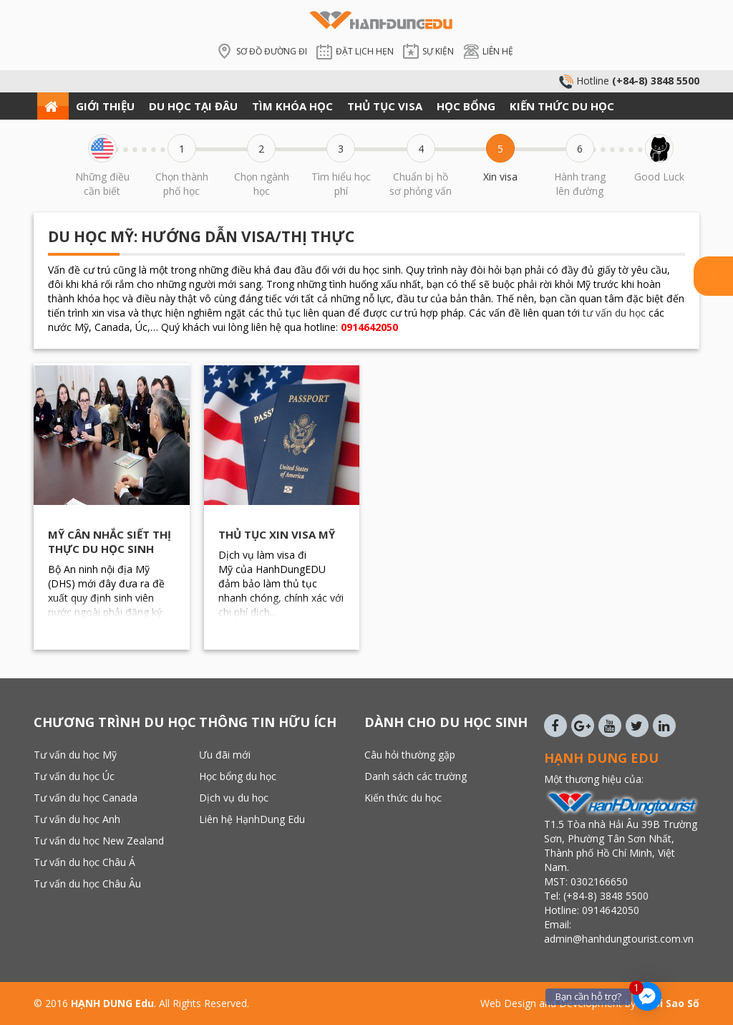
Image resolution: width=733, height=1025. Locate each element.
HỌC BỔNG (466, 106)
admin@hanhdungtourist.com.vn (620, 938)
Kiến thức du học (403, 797)
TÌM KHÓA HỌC (292, 106)
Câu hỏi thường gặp (409, 754)
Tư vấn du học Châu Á (84, 862)
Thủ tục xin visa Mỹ (276, 534)
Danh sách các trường (415, 776)
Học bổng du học (237, 776)
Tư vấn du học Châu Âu (87, 883)
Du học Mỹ (91, 236)
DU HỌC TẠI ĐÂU (193, 106)
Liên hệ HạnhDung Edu (252, 819)
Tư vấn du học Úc (74, 776)
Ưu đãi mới (225, 754)
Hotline (629, 80)
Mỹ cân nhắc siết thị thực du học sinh (109, 541)
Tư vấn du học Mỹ (75, 754)
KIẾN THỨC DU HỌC (562, 106)
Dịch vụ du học (233, 797)
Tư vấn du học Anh (77, 819)
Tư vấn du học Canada (85, 797)
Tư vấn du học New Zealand (99, 840)
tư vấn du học (614, 312)
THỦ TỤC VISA (384, 106)
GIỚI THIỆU (105, 106)
